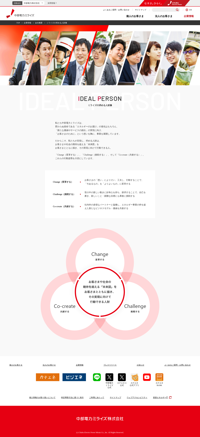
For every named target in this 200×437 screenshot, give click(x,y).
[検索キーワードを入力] (166, 10)
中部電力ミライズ (20, 13)
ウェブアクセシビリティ (137, 397)
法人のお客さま (163, 16)
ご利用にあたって (96, 397)
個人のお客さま (135, 16)
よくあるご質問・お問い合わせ (116, 10)
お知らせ (140, 365)
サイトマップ (140, 10)
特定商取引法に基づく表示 (72, 397)
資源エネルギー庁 (162, 397)
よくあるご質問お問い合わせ (177, 365)
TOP (18, 23)
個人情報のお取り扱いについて (42, 397)
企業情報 (189, 16)
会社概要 (38, 23)
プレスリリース (110, 365)
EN (189, 10)
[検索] (177, 10)
